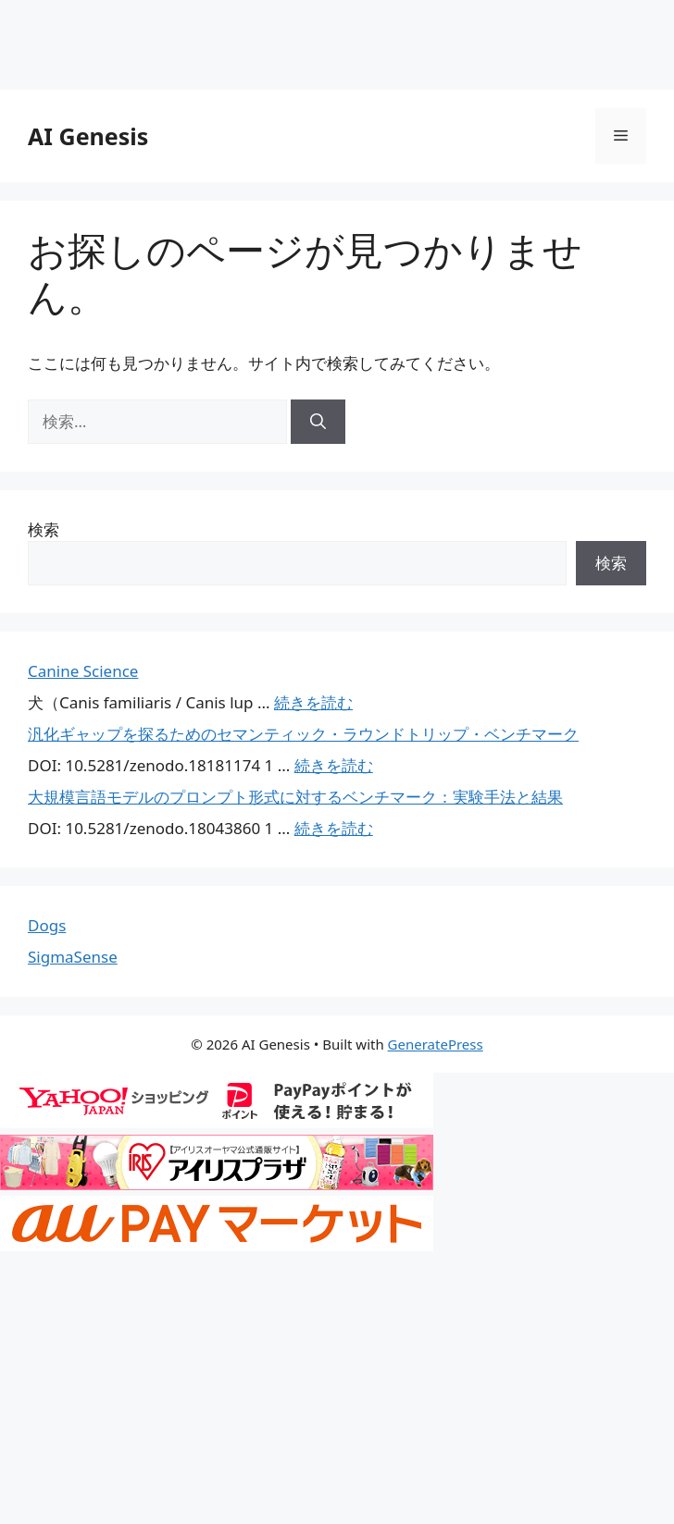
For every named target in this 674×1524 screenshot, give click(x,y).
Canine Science (83, 671)
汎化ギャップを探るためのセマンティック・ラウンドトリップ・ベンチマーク (303, 733)
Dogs (47, 925)
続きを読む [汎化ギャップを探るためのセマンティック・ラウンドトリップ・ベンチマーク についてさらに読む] (333, 765)
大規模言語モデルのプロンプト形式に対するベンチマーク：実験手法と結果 (295, 796)
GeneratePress (435, 1044)
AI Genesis (88, 136)
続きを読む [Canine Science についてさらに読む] (313, 702)
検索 (43, 529)
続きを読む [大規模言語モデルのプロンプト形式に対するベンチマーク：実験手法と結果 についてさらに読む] (333, 828)
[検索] (318, 421)
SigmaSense (73, 956)
